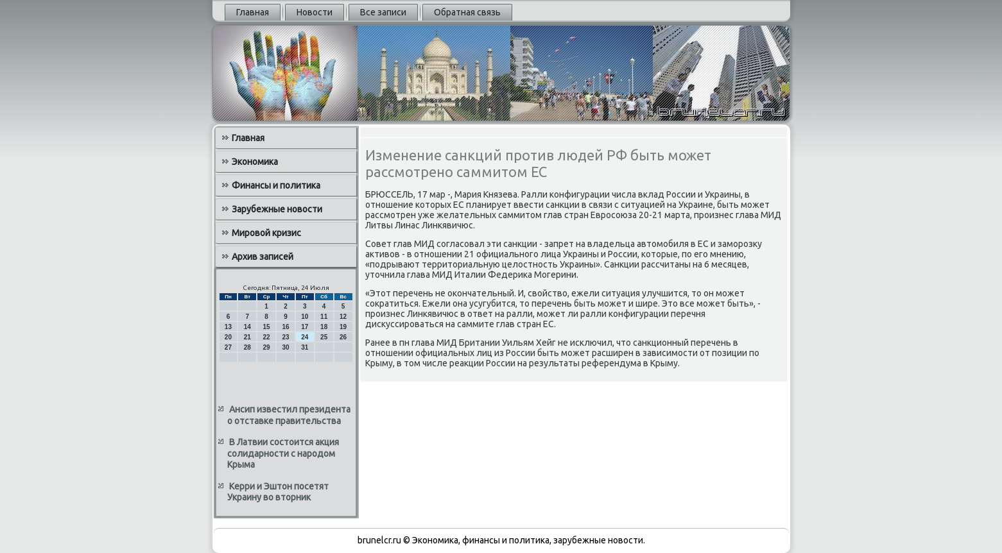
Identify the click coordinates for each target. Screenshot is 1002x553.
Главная (252, 12)
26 (343, 337)
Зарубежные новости (277, 209)
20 (228, 337)
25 (323, 337)
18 (323, 326)
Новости (315, 12)
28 (247, 347)
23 (285, 337)
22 (266, 337)
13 (228, 326)
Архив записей (262, 256)
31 (304, 347)
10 (304, 316)
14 (247, 326)
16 (285, 326)
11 (323, 316)
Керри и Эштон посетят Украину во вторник (278, 492)
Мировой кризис (266, 233)
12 (343, 316)
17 (304, 326)
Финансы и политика (276, 185)
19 (343, 326)
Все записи (383, 12)
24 (304, 337)
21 (247, 337)
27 (228, 347)
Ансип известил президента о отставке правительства (288, 415)
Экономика (255, 162)
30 (285, 347)
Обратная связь (467, 12)
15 (266, 326)
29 (266, 347)
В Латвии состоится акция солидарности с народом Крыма (283, 453)
